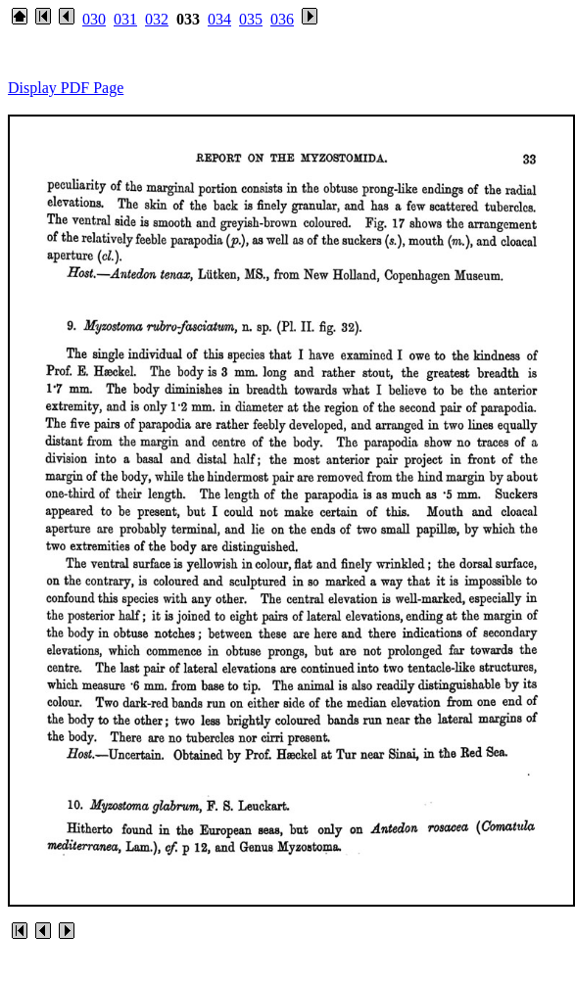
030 (94, 19)
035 (251, 19)
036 (282, 19)
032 (156, 19)
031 (125, 19)
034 (219, 19)
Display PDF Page (65, 87)
